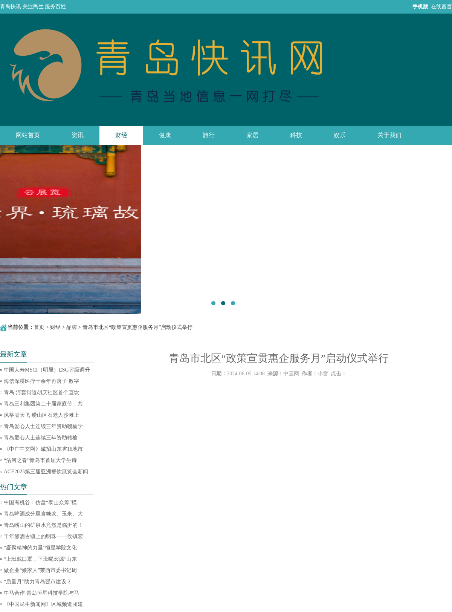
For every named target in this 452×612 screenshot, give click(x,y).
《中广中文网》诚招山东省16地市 (43, 449)
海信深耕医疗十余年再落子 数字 (41, 381)
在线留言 (441, 6)
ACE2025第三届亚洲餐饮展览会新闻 (46, 471)
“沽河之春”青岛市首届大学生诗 (40, 460)
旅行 (209, 135)
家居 (252, 135)
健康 (165, 135)
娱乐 (340, 135)
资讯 (78, 135)
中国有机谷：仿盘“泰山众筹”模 (40, 502)
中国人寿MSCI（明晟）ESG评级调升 (47, 370)
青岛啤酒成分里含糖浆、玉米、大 (43, 514)
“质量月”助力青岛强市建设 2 (37, 581)
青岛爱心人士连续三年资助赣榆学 (43, 426)
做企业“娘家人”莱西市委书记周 (40, 570)
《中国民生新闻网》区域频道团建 (43, 604)
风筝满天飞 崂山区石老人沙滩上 (41, 415)
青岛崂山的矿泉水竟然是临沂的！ (43, 525)
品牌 (71, 327)
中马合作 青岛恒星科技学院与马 (41, 593)
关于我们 (389, 135)
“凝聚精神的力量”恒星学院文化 (40, 548)
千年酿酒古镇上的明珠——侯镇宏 (43, 536)
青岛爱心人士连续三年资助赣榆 (41, 438)
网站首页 (28, 135)
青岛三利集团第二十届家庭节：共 (43, 404)
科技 (296, 135)
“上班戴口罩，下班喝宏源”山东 (40, 559)
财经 (121, 135)
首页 (39, 327)
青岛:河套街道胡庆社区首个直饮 (41, 392)
